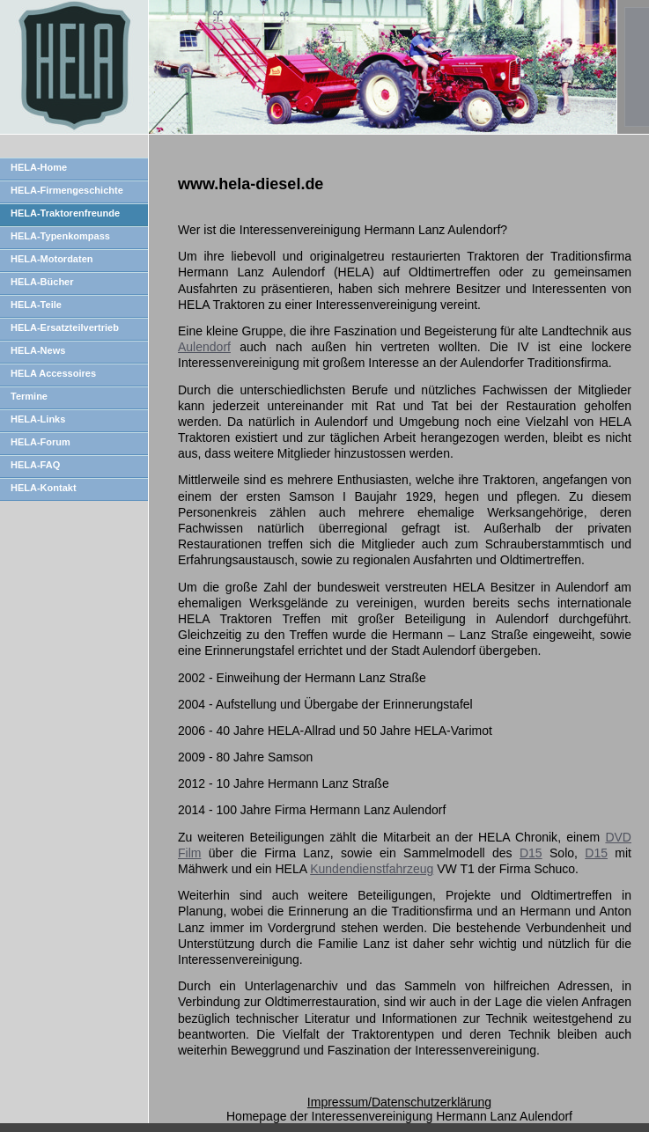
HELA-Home (39, 167)
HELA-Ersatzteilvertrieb (65, 327)
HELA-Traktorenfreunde (65, 213)
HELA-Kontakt (44, 487)
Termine (29, 396)
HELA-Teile (36, 304)
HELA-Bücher (42, 281)
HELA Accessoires (53, 373)
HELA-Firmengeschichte (67, 190)
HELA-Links (38, 419)
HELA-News (38, 350)
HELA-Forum (40, 442)
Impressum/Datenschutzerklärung (399, 1102)
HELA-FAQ (35, 464)
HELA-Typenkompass (60, 236)
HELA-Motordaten (52, 259)
